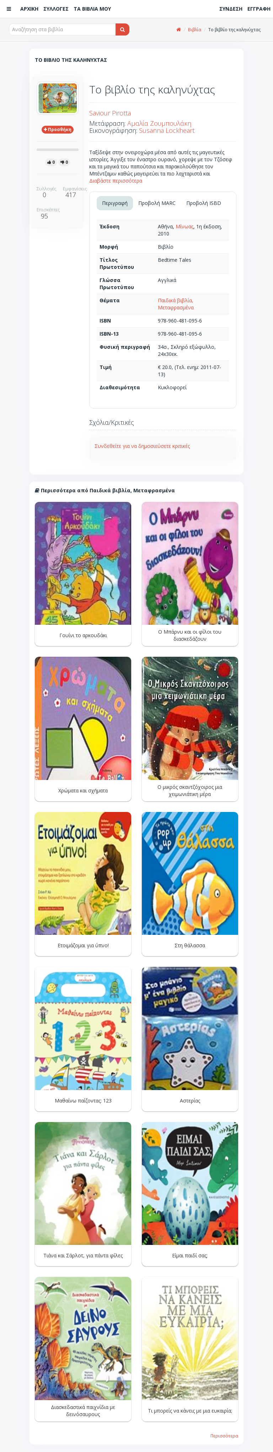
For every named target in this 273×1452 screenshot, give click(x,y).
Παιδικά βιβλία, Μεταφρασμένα (176, 304)
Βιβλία (194, 30)
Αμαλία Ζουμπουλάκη (159, 123)
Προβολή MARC (157, 203)
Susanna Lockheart (166, 130)
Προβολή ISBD (203, 203)
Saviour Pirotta (110, 113)
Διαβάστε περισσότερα (115, 180)
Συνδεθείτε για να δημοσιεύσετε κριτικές (142, 446)
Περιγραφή (115, 203)
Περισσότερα (224, 1436)
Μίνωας (184, 226)
